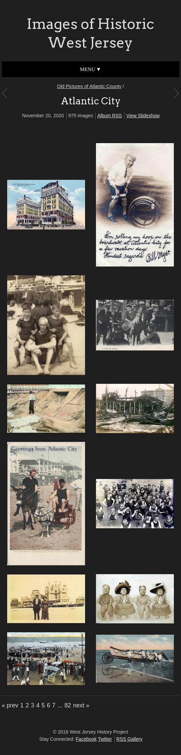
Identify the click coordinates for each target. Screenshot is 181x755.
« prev (10, 705)
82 (67, 705)
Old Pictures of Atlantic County (89, 86)
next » (81, 705)
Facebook (86, 739)
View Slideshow (143, 115)
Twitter (105, 739)
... (60, 705)
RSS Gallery (129, 739)
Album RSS (109, 115)
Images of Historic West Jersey (90, 33)
